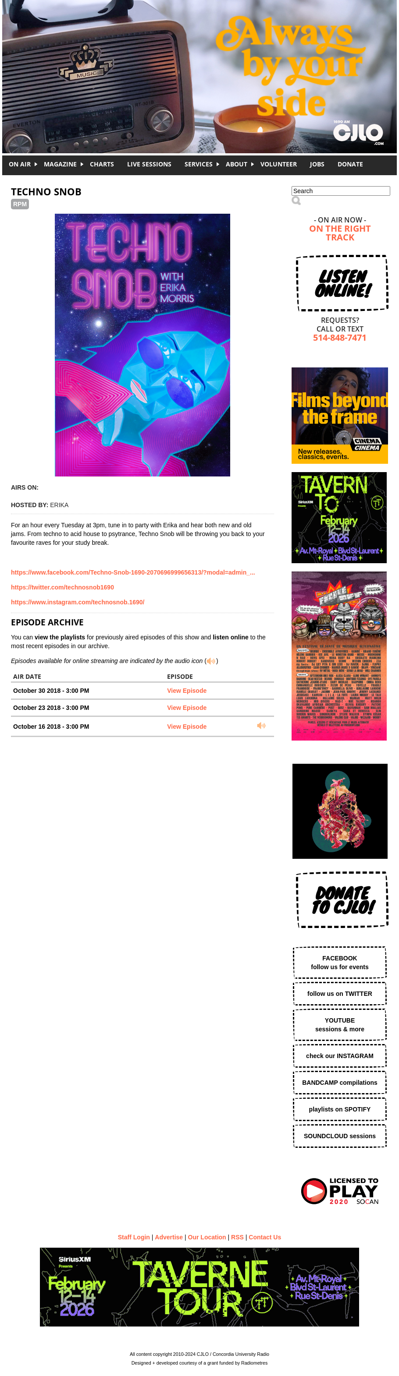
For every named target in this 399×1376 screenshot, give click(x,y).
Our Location (207, 1237)
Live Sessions (149, 164)
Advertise (169, 1237)
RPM (20, 204)
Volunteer (278, 164)
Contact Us (265, 1237)
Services (199, 164)
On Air (20, 164)
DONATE (350, 164)
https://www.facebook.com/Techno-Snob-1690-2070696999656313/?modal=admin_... (133, 572)
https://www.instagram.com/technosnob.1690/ (77, 602)
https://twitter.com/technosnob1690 (62, 587)
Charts (102, 164)
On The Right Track (340, 233)
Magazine (60, 164)
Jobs (317, 164)
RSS (237, 1237)
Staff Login (134, 1237)
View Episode (187, 690)
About (236, 164)
